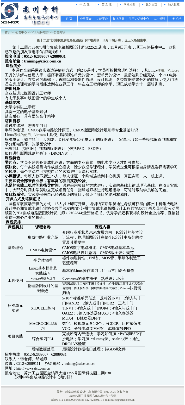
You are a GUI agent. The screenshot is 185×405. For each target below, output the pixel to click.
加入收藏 (173, 4)
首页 (8, 32)
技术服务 (118, 18)
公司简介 (86, 18)
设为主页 (151, 4)
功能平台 (102, 18)
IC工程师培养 (40, 32)
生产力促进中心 (139, 18)
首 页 (69, 18)
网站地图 (129, 4)
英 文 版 (107, 4)
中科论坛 (175, 18)
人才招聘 (159, 18)
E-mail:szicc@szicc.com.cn (119, 399)
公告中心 (21, 32)
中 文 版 (85, 4)
